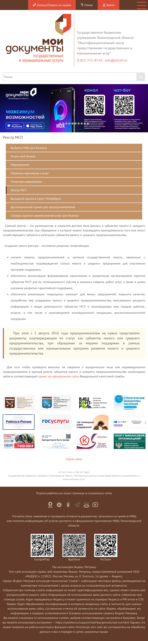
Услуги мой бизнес (23, 156)
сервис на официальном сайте (58, 376)
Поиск (87, 5)
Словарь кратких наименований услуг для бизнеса (45, 215)
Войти (108, 5)
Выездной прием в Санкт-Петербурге (36, 198)
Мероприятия (20, 165)
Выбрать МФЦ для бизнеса (29, 148)
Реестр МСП (19, 190)
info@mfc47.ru (116, 60)
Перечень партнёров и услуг (30, 173)
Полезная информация (26, 182)
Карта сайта (74, 459)
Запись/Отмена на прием (52, 5)
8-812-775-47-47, (91, 60)
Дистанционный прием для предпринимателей (43, 207)
